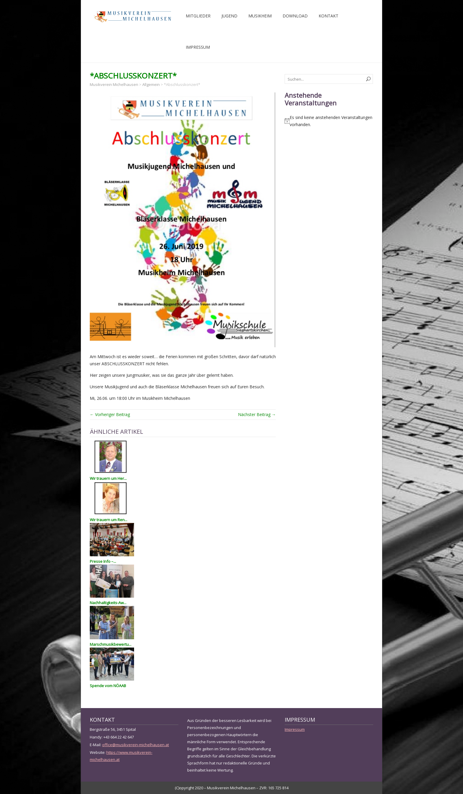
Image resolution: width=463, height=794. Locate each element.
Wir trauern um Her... (108, 478)
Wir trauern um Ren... (108, 519)
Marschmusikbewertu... (110, 644)
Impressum (198, 47)
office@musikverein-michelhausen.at (135, 744)
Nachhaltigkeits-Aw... (108, 602)
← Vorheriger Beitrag (110, 414)
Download (295, 16)
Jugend (229, 16)
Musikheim (260, 16)
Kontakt (328, 16)
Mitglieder (198, 16)
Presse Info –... (103, 561)
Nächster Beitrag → (257, 414)
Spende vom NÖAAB (108, 685)
